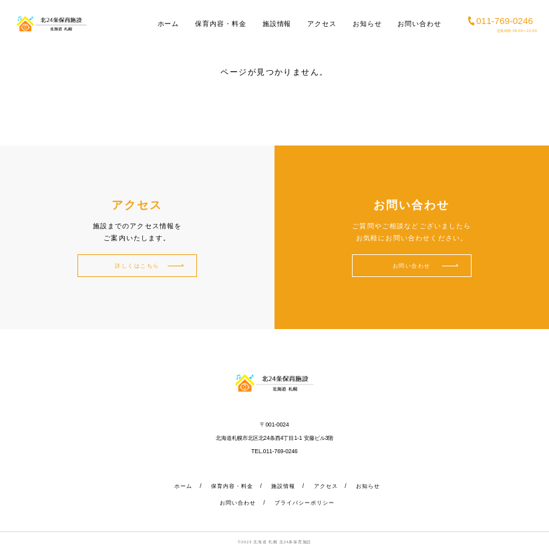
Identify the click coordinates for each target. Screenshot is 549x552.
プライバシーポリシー (304, 502)
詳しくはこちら (137, 265)
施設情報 (277, 23)
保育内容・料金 (220, 23)
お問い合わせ (419, 23)
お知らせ (367, 23)
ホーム (169, 23)
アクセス (322, 23)
